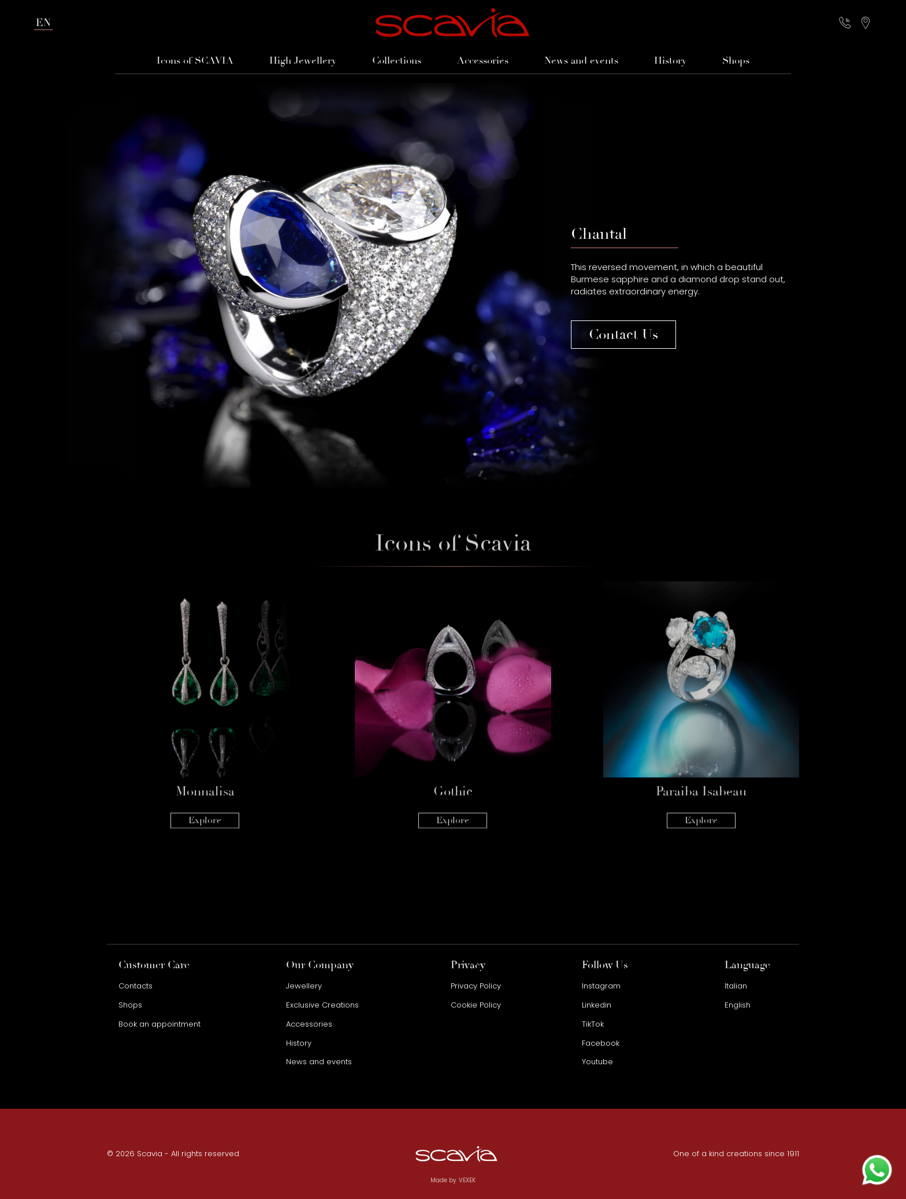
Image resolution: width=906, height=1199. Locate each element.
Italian (736, 985)
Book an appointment (159, 1024)
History (670, 60)
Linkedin (596, 1004)
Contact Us (623, 335)
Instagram (601, 985)
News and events (581, 60)
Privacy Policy (476, 985)
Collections (396, 60)
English (738, 1004)
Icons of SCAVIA (195, 60)
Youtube (597, 1061)
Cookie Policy (476, 1004)
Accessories (482, 60)
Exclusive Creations (322, 1004)
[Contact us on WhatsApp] (877, 1170)
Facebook (600, 1043)
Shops (735, 60)
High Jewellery (302, 60)
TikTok (593, 1024)
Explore (204, 786)
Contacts (135, 985)
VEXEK (467, 1180)
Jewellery (304, 985)
